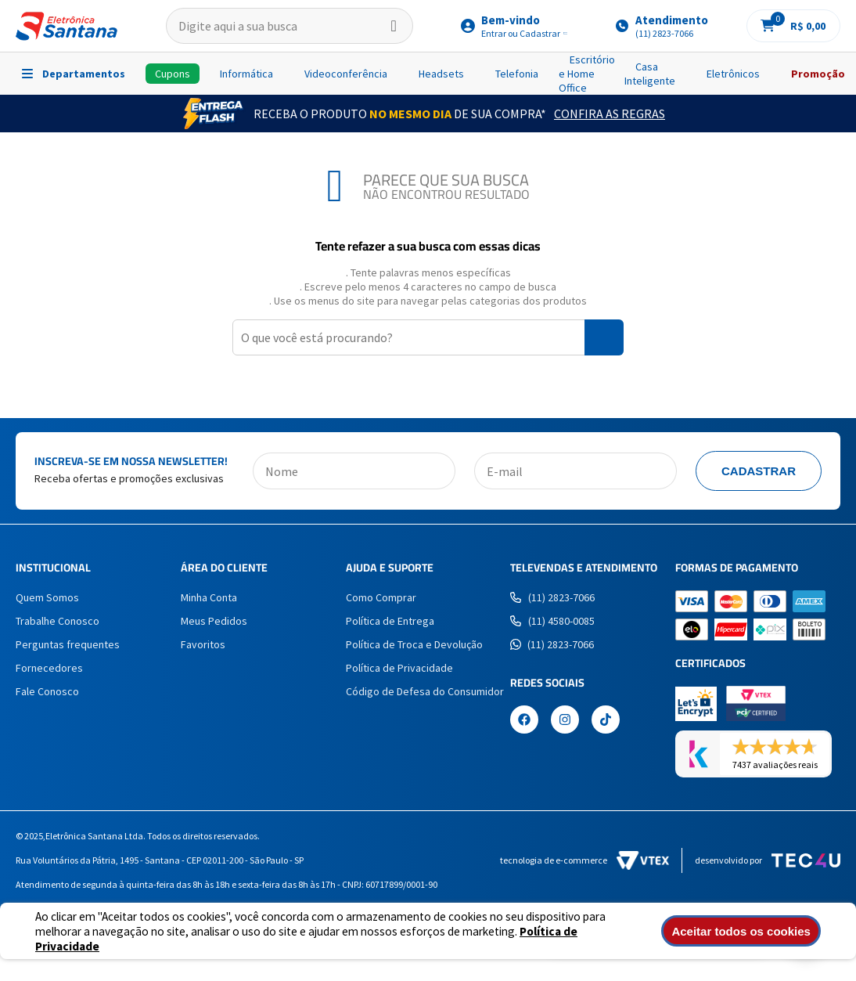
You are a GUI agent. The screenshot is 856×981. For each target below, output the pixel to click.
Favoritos (203, 644)
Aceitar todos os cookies (744, 931)
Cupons (172, 74)
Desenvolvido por (767, 860)
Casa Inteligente (649, 74)
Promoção (818, 74)
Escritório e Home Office (587, 73)
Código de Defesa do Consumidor (425, 691)
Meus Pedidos (214, 621)
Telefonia (516, 74)
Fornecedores (49, 668)
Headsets (441, 74)
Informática (246, 74)
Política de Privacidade (399, 668)
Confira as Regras (609, 113)
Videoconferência (345, 74)
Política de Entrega (390, 621)
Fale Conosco (47, 691)
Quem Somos (47, 597)
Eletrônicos (733, 74)
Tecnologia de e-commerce (584, 860)
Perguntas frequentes (68, 644)
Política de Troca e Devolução (414, 644)
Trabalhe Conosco (57, 621)
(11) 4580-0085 (552, 621)
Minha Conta (209, 597)
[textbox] (289, 26)
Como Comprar (381, 597)
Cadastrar (758, 471)
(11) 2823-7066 (552, 597)
